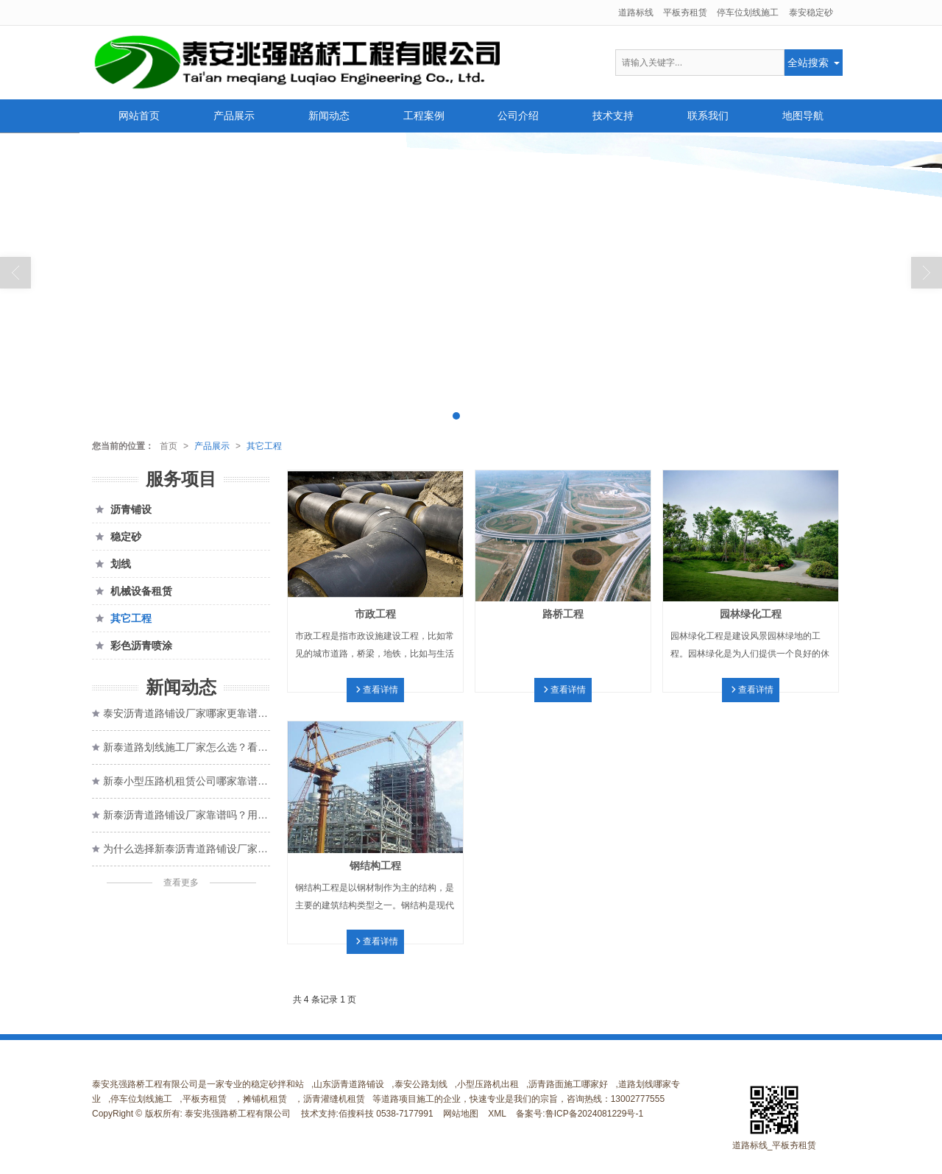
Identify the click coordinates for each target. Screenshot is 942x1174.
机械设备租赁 (132, 591)
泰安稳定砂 (811, 12)
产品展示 (234, 115)
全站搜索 (808, 62)
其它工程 (264, 446)
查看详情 (380, 690)
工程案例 (424, 115)
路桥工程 (563, 614)
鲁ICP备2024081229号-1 (594, 1113)
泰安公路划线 (420, 1084)
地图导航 (803, 115)
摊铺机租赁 (265, 1099)
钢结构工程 (375, 865)
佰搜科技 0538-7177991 (386, 1113)
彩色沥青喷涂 (132, 645)
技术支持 (613, 115)
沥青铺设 (122, 509)
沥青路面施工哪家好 (568, 1084)
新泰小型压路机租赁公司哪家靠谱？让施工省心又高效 (186, 781)
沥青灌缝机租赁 (334, 1099)
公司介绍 (518, 115)
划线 (111, 564)
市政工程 (375, 614)
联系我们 (708, 115)
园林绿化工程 (751, 614)
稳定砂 (116, 536)
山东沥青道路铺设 (349, 1084)
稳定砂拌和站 (277, 1084)
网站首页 (139, 115)
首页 (168, 446)
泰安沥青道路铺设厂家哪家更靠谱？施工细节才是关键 (186, 713)
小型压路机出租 (488, 1084)
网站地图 (460, 1113)
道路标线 (636, 12)
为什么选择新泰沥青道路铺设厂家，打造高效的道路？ (186, 849)
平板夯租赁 (685, 12)
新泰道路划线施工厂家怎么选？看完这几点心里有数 (186, 747)
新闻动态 (329, 115)
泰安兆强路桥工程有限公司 (238, 1113)
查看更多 (181, 882)
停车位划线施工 (748, 12)
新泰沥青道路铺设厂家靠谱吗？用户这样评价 (186, 815)
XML (497, 1113)
